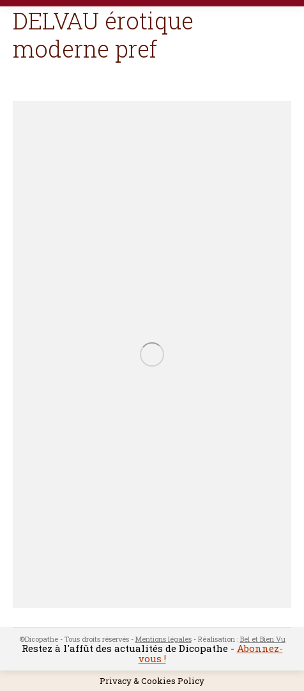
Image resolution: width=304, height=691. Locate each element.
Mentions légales (163, 639)
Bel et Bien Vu (262, 639)
